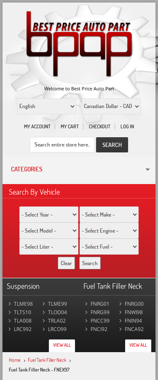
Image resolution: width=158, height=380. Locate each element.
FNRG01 (100, 303)
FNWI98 (134, 312)
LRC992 (23, 329)
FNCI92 (99, 329)
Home (15, 360)
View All (62, 345)
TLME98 (23, 303)
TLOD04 (57, 312)
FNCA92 (134, 329)
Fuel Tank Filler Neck (47, 360)
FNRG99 (100, 312)
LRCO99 (57, 329)
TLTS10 (22, 312)
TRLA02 (57, 320)
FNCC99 (100, 320)
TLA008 (23, 320)
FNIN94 (133, 320)
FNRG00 (134, 303)
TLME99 (57, 303)
